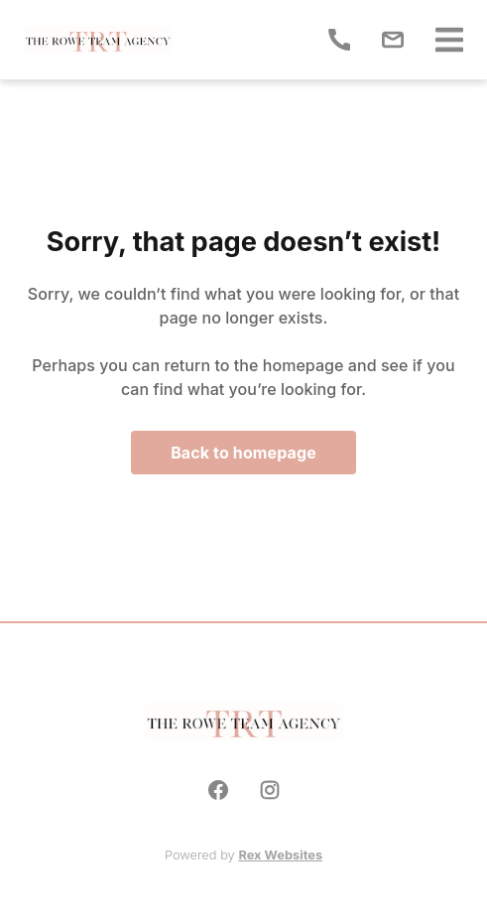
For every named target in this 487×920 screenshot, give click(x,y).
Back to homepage (243, 452)
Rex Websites (280, 855)
